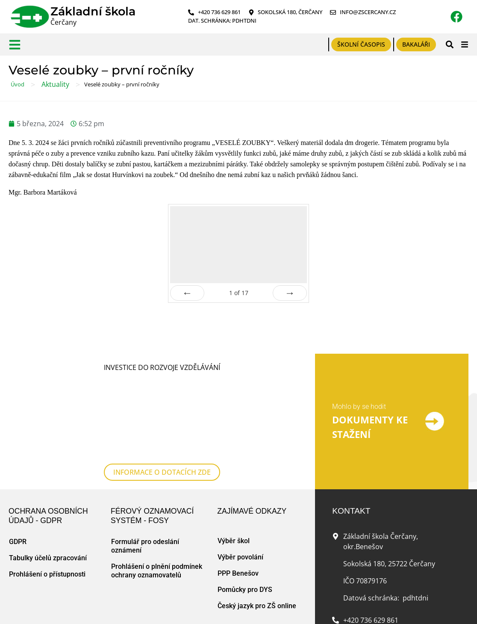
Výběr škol (234, 479)
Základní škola (92, 11)
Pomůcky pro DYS (245, 528)
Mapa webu (75, 608)
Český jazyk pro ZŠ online (257, 544)
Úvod (17, 84)
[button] (449, 44)
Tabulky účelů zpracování (48, 496)
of (238, 293)
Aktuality (55, 84)
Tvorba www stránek (167, 608)
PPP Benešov (238, 512)
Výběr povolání (240, 495)
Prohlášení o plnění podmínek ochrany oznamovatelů (156, 509)
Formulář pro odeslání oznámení (145, 484)
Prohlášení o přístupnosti (47, 513)
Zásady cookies (114, 608)
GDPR (17, 480)
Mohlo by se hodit (359, 376)
